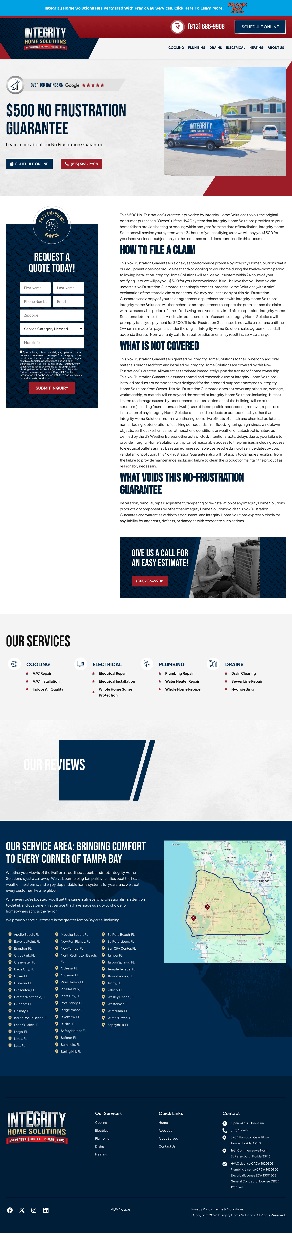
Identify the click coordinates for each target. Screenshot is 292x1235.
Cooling (176, 47)
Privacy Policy (201, 1211)
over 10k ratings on (47, 84)
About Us (276, 47)
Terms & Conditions (39, 378)
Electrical (235, 47)
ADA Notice (120, 1211)
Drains (216, 47)
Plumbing (196, 47)
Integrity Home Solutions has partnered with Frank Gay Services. (134, 7)
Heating (256, 47)
